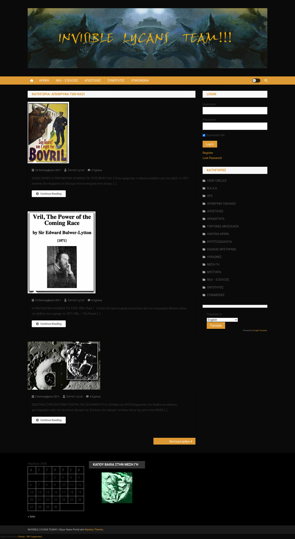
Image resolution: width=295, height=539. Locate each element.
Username (209, 104)
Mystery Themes (94, 529)
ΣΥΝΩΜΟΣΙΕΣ (216, 295)
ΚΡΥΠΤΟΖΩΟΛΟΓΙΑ (219, 241)
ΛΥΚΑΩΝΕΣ (214, 257)
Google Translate (260, 330)
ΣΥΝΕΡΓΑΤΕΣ (116, 80)
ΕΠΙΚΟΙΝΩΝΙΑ (140, 80)
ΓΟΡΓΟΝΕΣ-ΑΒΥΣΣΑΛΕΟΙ (223, 226)
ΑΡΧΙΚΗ (44, 80)
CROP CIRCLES (216, 180)
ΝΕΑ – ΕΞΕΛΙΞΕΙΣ (67, 80)
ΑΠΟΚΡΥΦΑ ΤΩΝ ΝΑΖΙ (221, 203)
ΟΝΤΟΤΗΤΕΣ (215, 287)
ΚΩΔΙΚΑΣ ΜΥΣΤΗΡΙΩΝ (221, 249)
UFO (209, 195)
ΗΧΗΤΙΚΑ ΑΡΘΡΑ (218, 234)
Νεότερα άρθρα (179, 441)
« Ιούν (31, 516)
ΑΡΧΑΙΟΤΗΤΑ (215, 218)
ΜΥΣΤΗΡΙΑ (214, 272)
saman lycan (76, 170)
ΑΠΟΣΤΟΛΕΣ (93, 80)
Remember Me (214, 135)
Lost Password (212, 158)
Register (208, 152)
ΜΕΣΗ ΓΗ (213, 264)
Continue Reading (48, 193)
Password (209, 119)
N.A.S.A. (212, 188)
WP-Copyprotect (34, 536)
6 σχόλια (96, 300)
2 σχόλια (96, 170)
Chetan (21, 536)
